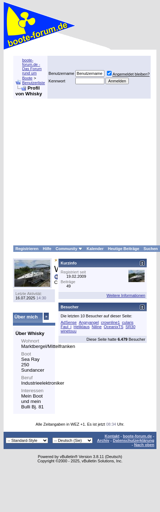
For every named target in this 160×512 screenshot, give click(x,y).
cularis (127, 322)
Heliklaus (82, 327)
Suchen (150, 248)
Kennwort (56, 81)
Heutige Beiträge (123, 248)
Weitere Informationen (126, 295)
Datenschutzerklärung (133, 440)
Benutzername (61, 73)
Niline (97, 327)
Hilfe (47, 248)
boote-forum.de (137, 436)
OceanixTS (113, 327)
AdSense (69, 322)
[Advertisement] (67, 172)
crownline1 (110, 322)
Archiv (103, 440)
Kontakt (112, 436)
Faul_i (66, 327)
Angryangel (89, 322)
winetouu (68, 331)
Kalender (95, 248)
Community (69, 248)
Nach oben (144, 445)
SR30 (131, 327)
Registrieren (26, 248)
